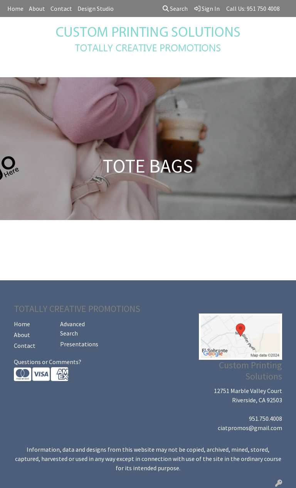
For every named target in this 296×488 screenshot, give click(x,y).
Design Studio (95, 8)
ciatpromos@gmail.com (250, 428)
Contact (61, 8)
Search (175, 8)
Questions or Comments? (47, 362)
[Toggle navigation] (12, 68)
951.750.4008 (265, 418)
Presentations (78, 344)
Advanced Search (72, 328)
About (37, 8)
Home (15, 8)
